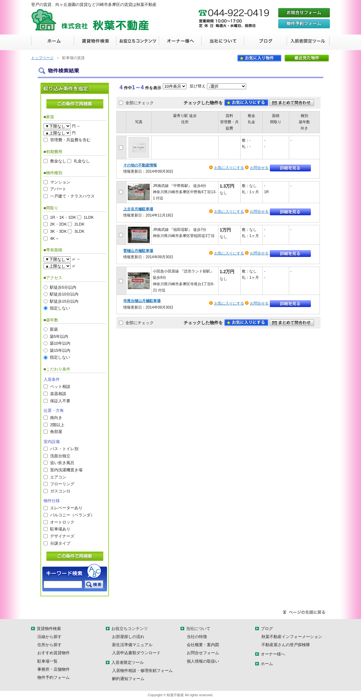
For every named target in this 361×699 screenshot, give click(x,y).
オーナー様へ (180, 42)
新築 (54, 329)
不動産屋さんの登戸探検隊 (285, 644)
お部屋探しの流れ (128, 636)
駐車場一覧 (47, 661)
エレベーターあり (66, 508)
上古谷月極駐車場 (138, 209)
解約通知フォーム (128, 678)
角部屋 (56, 431)
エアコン (58, 476)
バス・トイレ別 (64, 448)
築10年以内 (60, 343)
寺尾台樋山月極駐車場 (142, 301)
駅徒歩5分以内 (63, 287)
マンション (60, 181)
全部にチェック (139, 102)
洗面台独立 (60, 455)
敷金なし (58, 161)
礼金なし (82, 161)
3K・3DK (58, 231)
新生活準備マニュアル (132, 644)
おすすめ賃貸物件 (53, 652)
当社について (223, 42)
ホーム (52, 42)
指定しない (60, 308)
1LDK (89, 217)
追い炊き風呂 (62, 462)
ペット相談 (60, 386)
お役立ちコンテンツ (137, 42)
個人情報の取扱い (203, 661)
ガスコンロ (60, 490)
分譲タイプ (60, 543)
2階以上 (57, 424)
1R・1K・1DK (63, 217)
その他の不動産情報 (140, 165)
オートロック (62, 522)
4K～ (54, 238)
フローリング (62, 484)
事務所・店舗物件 (53, 669)
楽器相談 (58, 393)
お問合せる (259, 167)
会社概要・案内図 (203, 644)
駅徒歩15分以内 (64, 301)
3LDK (79, 231)
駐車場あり (60, 529)
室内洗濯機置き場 (66, 469)
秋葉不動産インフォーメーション (291, 636)
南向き (56, 417)
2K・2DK (58, 224)
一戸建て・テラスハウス (72, 196)
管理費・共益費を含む (70, 139)
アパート (58, 189)
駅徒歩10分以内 (64, 294)
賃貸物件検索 (95, 42)
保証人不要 (60, 400)
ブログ (265, 42)
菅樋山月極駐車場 (138, 251)
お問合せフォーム (203, 652)
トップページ (42, 58)
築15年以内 (60, 350)
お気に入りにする (229, 167)
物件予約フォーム (53, 677)
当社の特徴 (197, 636)
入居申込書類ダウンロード (136, 652)
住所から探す (49, 644)
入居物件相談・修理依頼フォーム (142, 670)
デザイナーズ (62, 536)
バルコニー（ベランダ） (72, 515)
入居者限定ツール (308, 42)
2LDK (79, 224)
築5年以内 (59, 336)
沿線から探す (49, 636)
